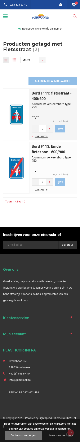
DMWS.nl (71, 418)
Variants (41, 136)
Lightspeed (45, 418)
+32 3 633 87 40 (15, 4)
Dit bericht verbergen (23, 435)
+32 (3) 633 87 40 (19, 373)
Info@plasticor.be (20, 379)
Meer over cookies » (61, 435)
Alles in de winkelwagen (53, 81)
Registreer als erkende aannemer (40, 28)
